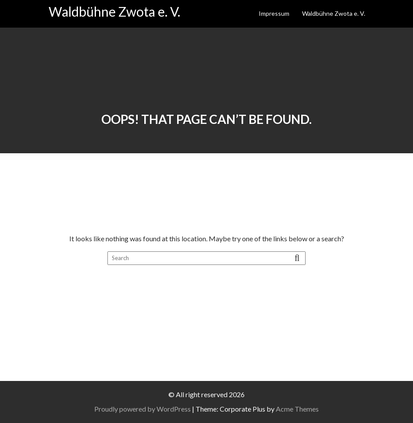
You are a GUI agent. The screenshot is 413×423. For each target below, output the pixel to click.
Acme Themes (297, 409)
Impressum (274, 13)
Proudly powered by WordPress (142, 409)
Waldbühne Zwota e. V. (114, 11)
